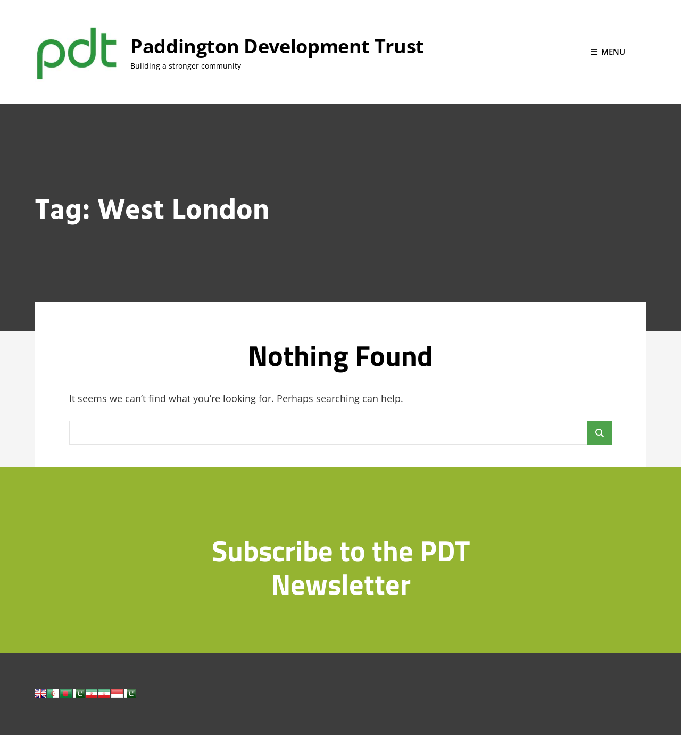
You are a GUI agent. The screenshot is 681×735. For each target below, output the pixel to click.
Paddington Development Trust (277, 46)
